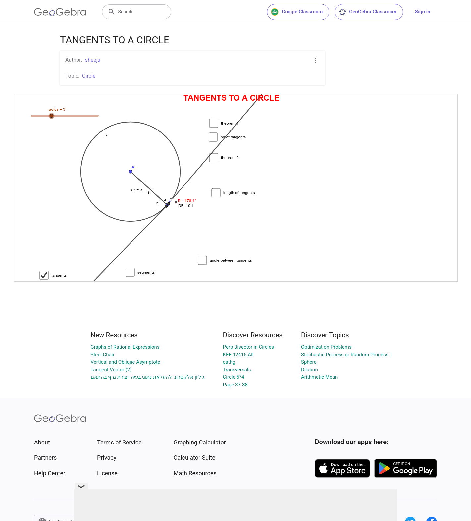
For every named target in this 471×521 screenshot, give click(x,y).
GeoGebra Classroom (367, 12)
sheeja (93, 60)
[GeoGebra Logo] (60, 12)
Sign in (422, 12)
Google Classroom (297, 12)
